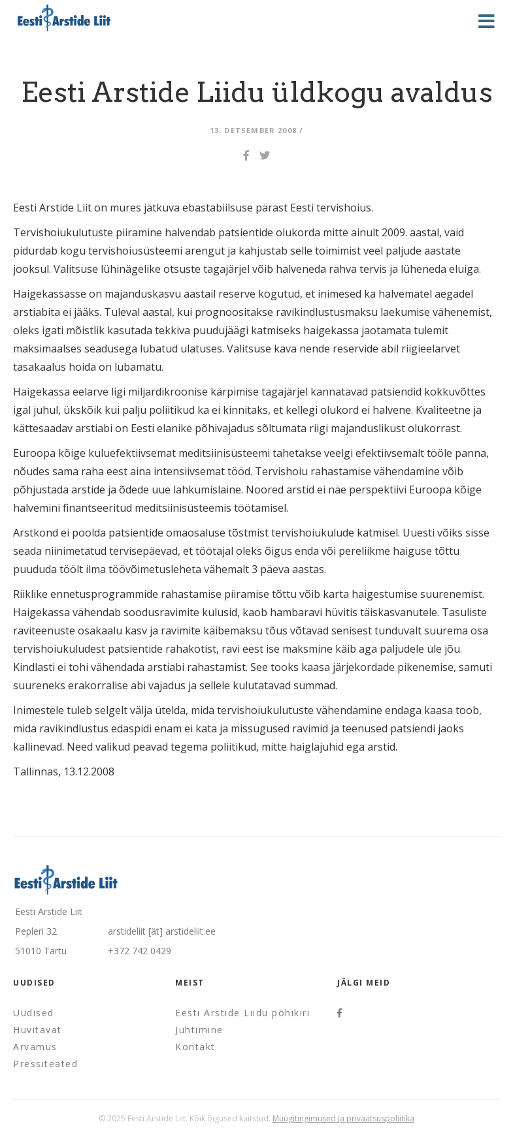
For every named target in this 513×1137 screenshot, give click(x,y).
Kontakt (195, 1046)
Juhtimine (199, 1029)
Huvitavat (37, 1029)
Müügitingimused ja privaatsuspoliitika (343, 1118)
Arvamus (35, 1046)
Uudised (33, 1012)
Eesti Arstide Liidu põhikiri (242, 1012)
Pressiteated (45, 1063)
